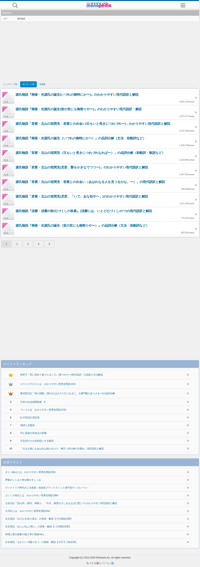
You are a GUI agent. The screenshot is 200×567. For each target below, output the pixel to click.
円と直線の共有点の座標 (33, 433)
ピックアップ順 (10, 84)
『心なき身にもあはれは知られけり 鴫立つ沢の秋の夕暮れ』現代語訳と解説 (62, 448)
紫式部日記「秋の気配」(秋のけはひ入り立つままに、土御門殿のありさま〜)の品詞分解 (67, 393)
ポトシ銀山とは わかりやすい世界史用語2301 (30, 472)
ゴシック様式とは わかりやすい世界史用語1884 (31, 495)
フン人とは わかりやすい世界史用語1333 (43, 409)
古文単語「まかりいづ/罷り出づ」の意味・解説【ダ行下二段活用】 (41, 542)
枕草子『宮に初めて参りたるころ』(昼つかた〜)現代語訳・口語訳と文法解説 (61, 374)
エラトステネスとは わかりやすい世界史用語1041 (48, 384)
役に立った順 (28, 84)
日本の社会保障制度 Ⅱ (32, 402)
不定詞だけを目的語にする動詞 (37, 440)
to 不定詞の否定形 (30, 417)
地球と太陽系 (27, 425)
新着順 (43, 84)
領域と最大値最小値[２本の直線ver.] (24, 534)
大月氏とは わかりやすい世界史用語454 (27, 511)
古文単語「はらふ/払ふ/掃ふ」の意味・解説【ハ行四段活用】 (38, 526)
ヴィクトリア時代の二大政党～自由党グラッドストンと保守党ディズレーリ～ (47, 487)
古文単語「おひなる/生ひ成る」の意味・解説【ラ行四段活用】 (39, 518)
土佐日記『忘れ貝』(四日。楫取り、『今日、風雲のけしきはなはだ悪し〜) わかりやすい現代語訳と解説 (61, 503)
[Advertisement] (100, 52)
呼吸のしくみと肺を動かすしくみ (23, 480)
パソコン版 (107, 563)
